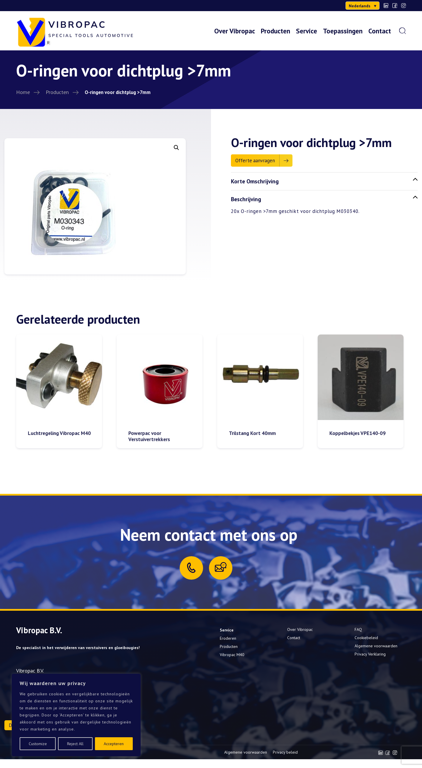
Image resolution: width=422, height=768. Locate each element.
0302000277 (33, 5)
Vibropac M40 (232, 654)
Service (306, 30)
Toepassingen (343, 30)
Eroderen (228, 638)
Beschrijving (324, 199)
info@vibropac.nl (73, 5)
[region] (76, 715)
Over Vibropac (234, 30)
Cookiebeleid (366, 637)
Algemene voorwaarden (376, 645)
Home (23, 91)
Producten (275, 30)
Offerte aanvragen (255, 160)
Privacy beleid (285, 752)
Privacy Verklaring (370, 654)
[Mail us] (220, 567)
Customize (38, 743)
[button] (176, 147)
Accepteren (114, 743)
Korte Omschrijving (324, 181)
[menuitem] (363, 5)
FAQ (358, 629)
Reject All (75, 743)
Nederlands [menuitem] (359, 5)
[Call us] (191, 567)
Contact (379, 30)
